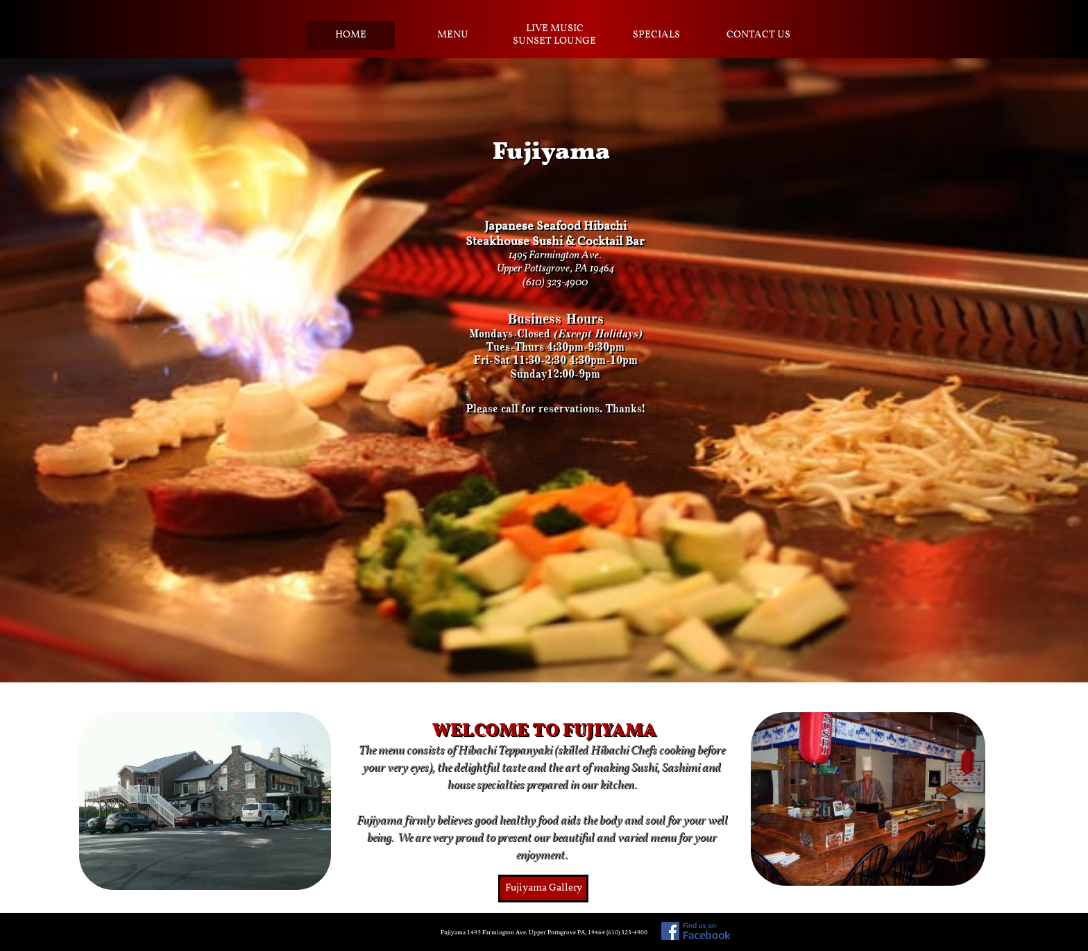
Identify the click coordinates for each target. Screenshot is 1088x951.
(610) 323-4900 (555, 282)
